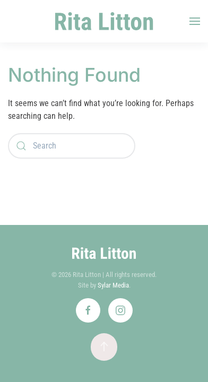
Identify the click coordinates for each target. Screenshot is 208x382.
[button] (194, 21)
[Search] (71, 146)
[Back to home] (104, 21)
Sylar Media (113, 285)
